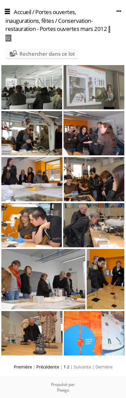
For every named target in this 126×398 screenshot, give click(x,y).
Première (23, 367)
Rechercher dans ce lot (47, 53)
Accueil (22, 12)
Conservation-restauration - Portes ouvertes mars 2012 (56, 25)
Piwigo (63, 390)
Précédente (47, 367)
